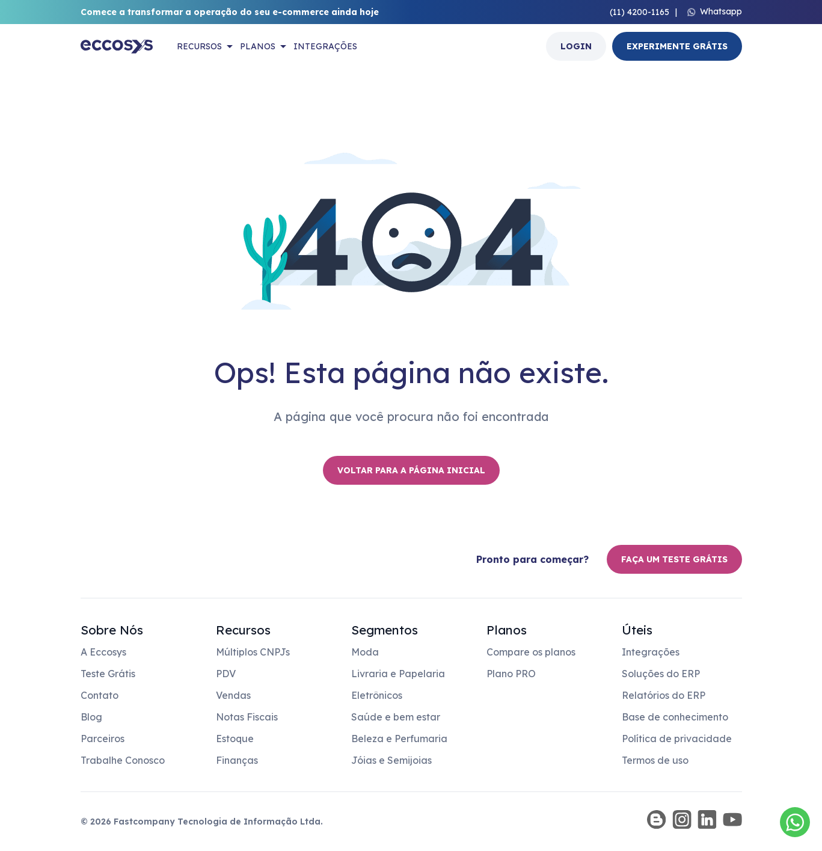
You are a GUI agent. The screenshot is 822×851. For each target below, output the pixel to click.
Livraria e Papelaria (398, 674)
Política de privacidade (677, 739)
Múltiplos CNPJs (253, 652)
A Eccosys (103, 652)
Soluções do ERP (661, 674)
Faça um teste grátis (674, 559)
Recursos (199, 46)
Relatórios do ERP (663, 695)
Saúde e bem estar (395, 717)
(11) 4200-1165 (639, 12)
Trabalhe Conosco (123, 760)
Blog (91, 717)
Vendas (233, 695)
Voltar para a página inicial (411, 470)
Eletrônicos (376, 695)
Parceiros (102, 739)
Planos (257, 46)
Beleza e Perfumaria (399, 739)
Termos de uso (655, 760)
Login (576, 46)
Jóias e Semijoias (391, 760)
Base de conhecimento (675, 717)
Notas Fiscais (247, 717)
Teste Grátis (108, 674)
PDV (226, 674)
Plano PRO (511, 674)
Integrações (325, 46)
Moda (365, 652)
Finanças (237, 760)
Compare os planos (530, 652)
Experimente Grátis (677, 46)
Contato (99, 695)
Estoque (235, 739)
